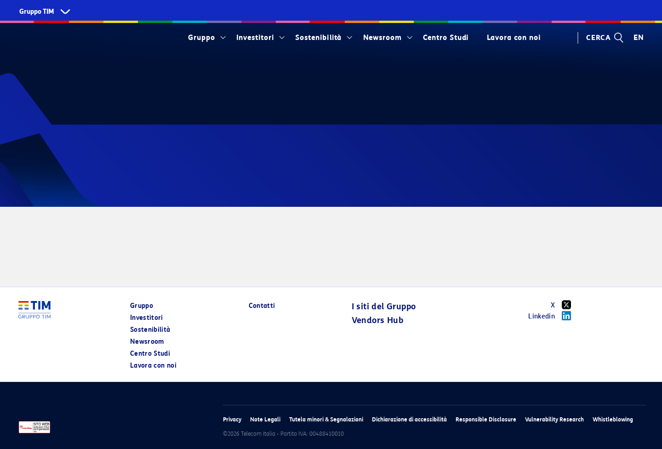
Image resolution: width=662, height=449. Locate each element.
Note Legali (265, 419)
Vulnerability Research (554, 419)
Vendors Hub (377, 320)
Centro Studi (446, 38)
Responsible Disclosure (486, 419)
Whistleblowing (613, 419)
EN (638, 38)
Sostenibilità (318, 38)
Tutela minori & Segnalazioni (326, 419)
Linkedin (552, 315)
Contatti (262, 306)
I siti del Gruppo (384, 306)
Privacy (232, 419)
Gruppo (201, 38)
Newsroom (382, 38)
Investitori (255, 38)
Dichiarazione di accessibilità (409, 419)
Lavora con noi (513, 38)
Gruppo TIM (36, 12)
